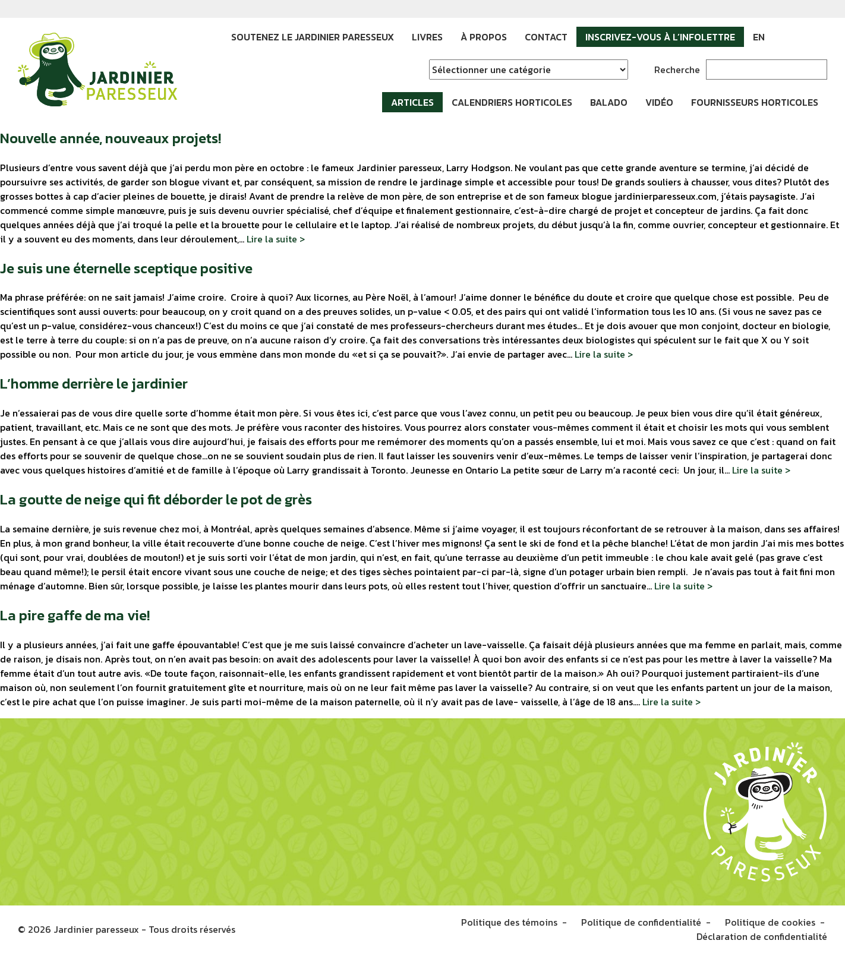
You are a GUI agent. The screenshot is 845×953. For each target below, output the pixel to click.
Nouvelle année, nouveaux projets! (110, 138)
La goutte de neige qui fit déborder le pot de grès (156, 499)
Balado (609, 102)
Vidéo (659, 102)
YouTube (818, 37)
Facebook (783, 37)
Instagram (800, 37)
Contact (546, 37)
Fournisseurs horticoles (754, 102)
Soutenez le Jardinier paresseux (312, 37)
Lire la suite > (276, 239)
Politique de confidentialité (641, 922)
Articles (412, 102)
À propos (484, 37)
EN (759, 37)
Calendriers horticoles (512, 102)
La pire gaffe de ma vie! (75, 615)
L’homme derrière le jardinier (94, 383)
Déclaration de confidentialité (761, 936)
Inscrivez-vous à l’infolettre (660, 37)
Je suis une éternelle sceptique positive (126, 268)
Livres (427, 37)
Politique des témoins (509, 922)
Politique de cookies (770, 922)
